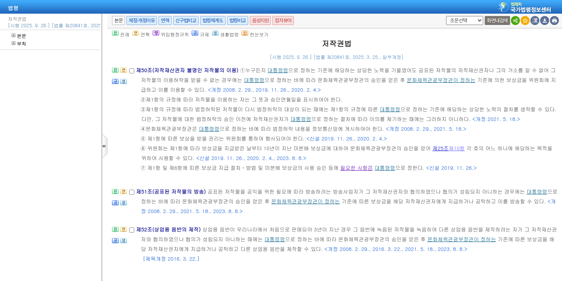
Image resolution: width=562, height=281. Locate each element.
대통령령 (278, 70)
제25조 (440, 148)
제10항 (457, 148)
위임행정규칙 (171, 34)
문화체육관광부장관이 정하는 (441, 80)
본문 (19, 35)
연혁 (165, 20)
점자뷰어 (283, 20)
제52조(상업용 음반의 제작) (169, 229)
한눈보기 (255, 34)
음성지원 (260, 20)
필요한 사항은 (356, 167)
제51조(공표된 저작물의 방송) (171, 191)
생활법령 (225, 34)
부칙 (19, 43)
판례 (121, 34)
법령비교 (237, 20)
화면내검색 (497, 20)
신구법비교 (186, 20)
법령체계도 (213, 20)
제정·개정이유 (142, 20)
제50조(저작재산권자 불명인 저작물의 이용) (188, 70)
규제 (200, 34)
